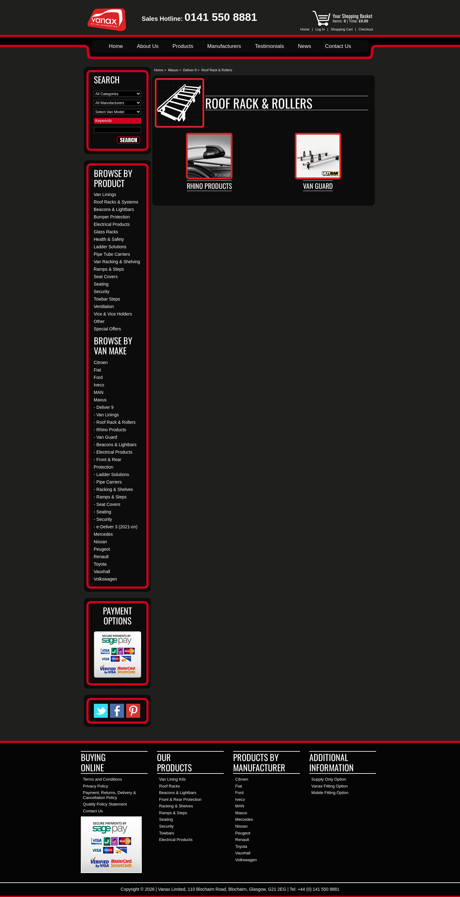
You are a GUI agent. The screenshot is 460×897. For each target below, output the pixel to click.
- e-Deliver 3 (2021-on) (116, 526)
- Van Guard (105, 437)
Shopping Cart (341, 29)
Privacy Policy (95, 786)
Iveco (99, 384)
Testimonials (269, 46)
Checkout (366, 29)
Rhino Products (209, 186)
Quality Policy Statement (105, 804)
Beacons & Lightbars (114, 209)
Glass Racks (106, 231)
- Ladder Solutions (111, 474)
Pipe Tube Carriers (112, 254)
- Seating (102, 511)
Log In (320, 29)
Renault (101, 556)
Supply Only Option (328, 779)
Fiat (97, 369)
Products (182, 46)
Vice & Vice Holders (113, 313)
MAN (99, 392)
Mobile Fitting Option (329, 792)
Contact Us (338, 46)
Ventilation (104, 306)
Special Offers (107, 328)
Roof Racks (169, 786)
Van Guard (318, 186)
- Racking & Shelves (113, 489)
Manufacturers (224, 46)
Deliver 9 (189, 70)
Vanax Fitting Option (329, 786)
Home (304, 29)
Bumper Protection (112, 216)
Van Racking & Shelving (117, 261)
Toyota (100, 564)
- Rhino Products (110, 429)
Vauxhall (102, 571)
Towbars (166, 833)
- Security (103, 519)
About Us (148, 46)
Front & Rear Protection (180, 799)
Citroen (101, 362)
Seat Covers (106, 276)
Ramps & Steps (109, 269)
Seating (101, 284)
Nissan (100, 541)
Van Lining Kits (172, 779)
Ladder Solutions (110, 246)
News (304, 46)
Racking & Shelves (176, 806)
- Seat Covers (107, 504)
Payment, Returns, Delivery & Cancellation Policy (109, 795)
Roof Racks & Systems (116, 201)
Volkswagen (105, 579)
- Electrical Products (113, 452)
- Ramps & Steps (110, 496)
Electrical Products (112, 224)
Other (99, 321)
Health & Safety (109, 239)
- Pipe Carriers (108, 481)
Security (102, 291)
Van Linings (105, 194)
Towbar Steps (107, 299)
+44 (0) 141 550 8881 (318, 889)
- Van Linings (106, 414)
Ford (98, 377)
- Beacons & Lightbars (115, 444)
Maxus (173, 70)
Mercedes (103, 534)
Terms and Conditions (102, 779)
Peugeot (102, 549)
